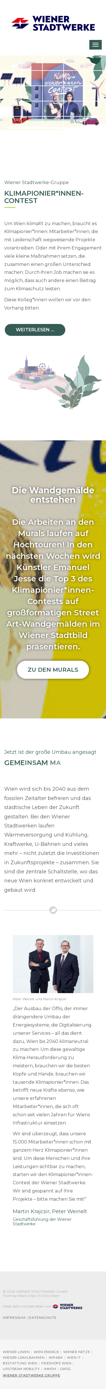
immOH (50, 1369)
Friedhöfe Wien (56, 1363)
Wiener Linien (16, 1352)
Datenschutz (43, 1318)
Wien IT (74, 1358)
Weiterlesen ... (35, 329)
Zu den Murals (53, 669)
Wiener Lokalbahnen (23, 1358)
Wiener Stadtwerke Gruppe (31, 1375)
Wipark (56, 1358)
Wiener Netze (76, 1352)
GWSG (65, 1369)
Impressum (14, 1318)
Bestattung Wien (20, 1363)
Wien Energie (46, 1352)
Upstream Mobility (21, 1369)
